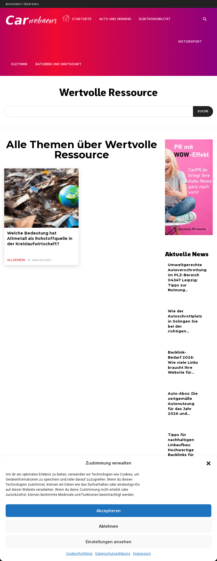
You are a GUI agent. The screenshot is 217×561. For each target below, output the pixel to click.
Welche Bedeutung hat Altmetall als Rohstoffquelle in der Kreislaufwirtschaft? (38, 237)
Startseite (76, 18)
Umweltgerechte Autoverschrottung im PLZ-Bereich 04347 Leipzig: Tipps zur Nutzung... (186, 276)
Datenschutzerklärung (112, 554)
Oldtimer (19, 64)
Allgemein (15, 258)
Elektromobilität (154, 19)
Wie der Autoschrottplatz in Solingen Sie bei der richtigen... (184, 318)
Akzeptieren (108, 510)
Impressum (142, 554)
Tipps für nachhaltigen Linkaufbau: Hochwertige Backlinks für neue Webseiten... (181, 444)
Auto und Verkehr (115, 19)
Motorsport (190, 41)
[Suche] (203, 111)
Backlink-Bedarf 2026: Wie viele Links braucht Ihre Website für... (182, 359)
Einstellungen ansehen (108, 541)
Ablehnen (108, 526)
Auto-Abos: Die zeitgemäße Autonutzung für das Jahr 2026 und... (182, 399)
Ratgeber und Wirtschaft (58, 64)
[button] (208, 463)
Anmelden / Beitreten (22, 4)
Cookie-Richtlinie (79, 554)
